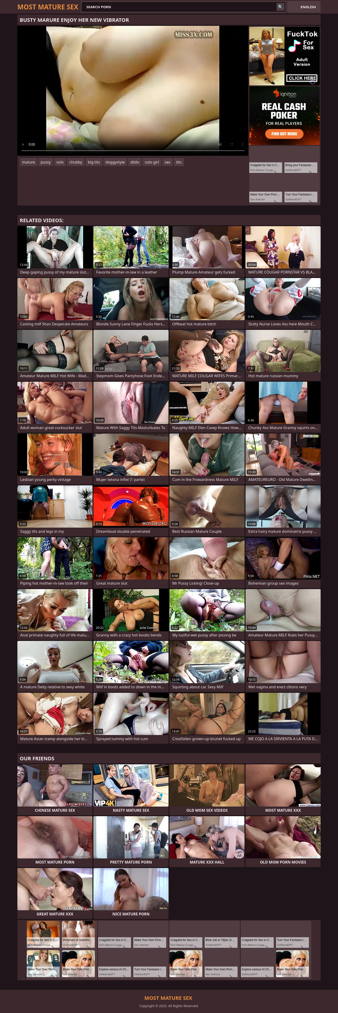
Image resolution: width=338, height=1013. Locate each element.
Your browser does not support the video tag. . (132, 91)
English (308, 6)
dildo (135, 162)
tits (178, 162)
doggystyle (115, 162)
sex (167, 162)
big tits (94, 162)
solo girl (152, 162)
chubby (75, 162)
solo (60, 162)
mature (28, 162)
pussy (46, 162)
